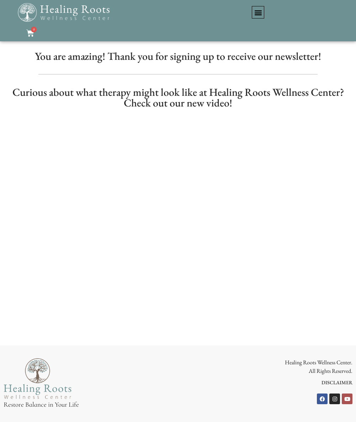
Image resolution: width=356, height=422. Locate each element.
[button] (258, 12)
